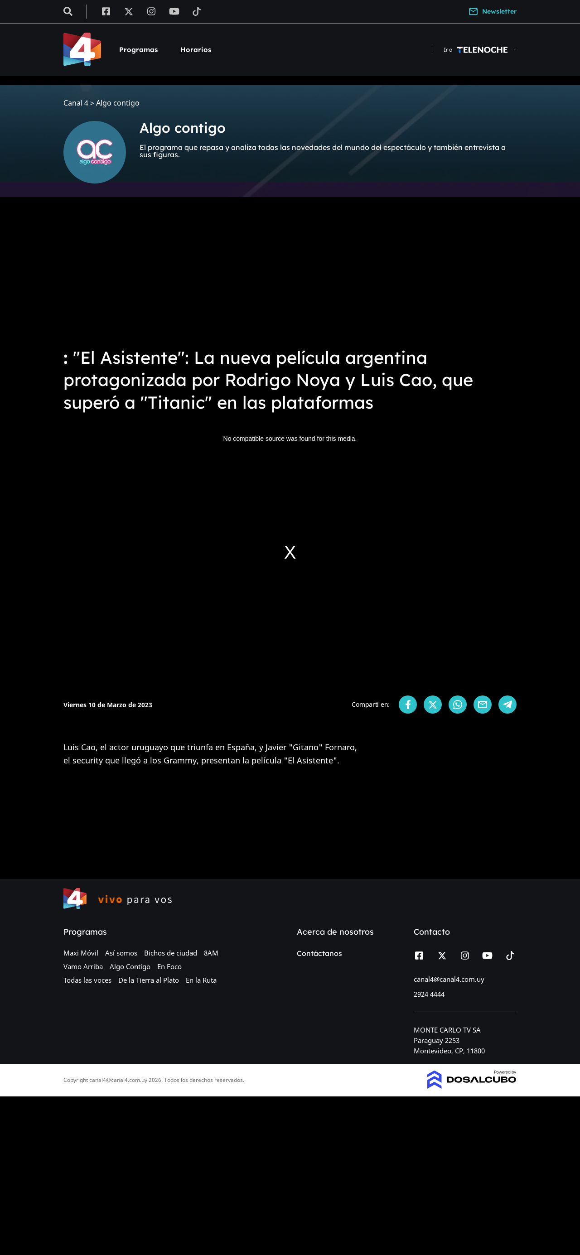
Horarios (195, 49)
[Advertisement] (290, 271)
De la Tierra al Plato (148, 980)
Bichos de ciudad (170, 952)
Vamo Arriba (83, 966)
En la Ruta (201, 980)
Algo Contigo (130, 966)
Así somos (121, 952)
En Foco (169, 966)
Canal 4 (75, 103)
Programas (138, 49)
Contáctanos (319, 953)
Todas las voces (87, 980)
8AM (211, 952)
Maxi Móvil (80, 952)
